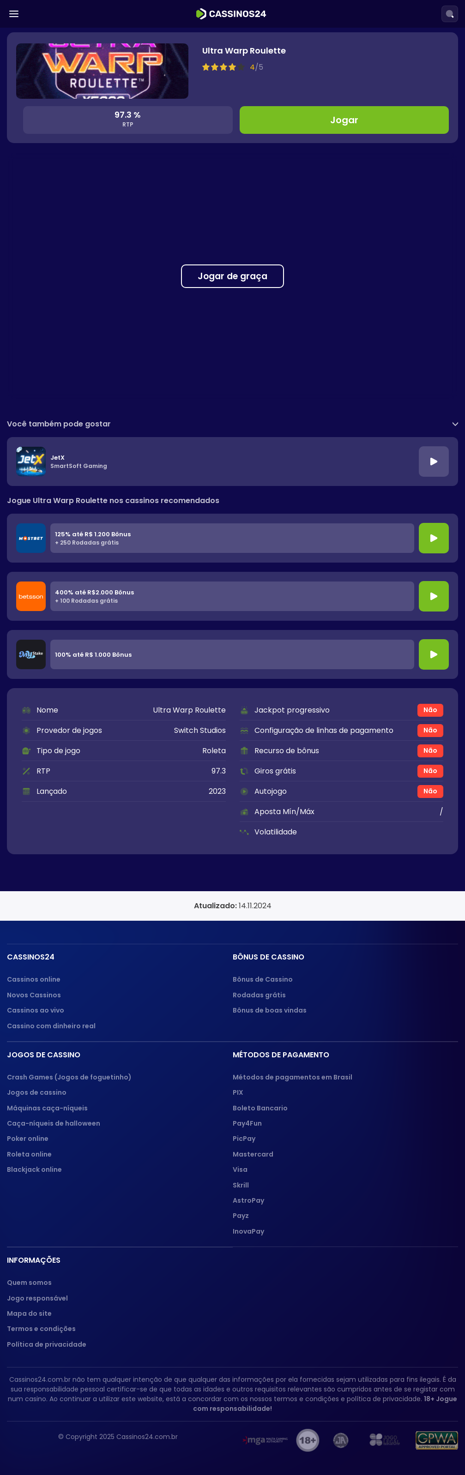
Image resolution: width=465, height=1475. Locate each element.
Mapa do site (29, 1313)
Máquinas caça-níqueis (47, 1108)
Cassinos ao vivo (35, 1010)
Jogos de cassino (36, 1092)
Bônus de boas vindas (270, 1010)
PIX (238, 1092)
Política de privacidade (46, 1344)
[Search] (449, 14)
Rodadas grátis (259, 995)
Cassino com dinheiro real (51, 1026)
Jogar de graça (232, 276)
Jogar (344, 120)
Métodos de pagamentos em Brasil (292, 1077)
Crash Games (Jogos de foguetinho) (69, 1077)
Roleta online (29, 1154)
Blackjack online (34, 1169)
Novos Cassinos (34, 995)
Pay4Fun (247, 1123)
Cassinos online (33, 979)
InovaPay (248, 1231)
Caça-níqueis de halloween (53, 1123)
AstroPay (248, 1200)
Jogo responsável (37, 1298)
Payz (241, 1215)
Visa (240, 1169)
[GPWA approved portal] (437, 1440)
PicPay (244, 1138)
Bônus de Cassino (263, 979)
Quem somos (29, 1282)
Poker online (27, 1138)
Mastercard (253, 1154)
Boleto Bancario (260, 1108)
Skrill (241, 1185)
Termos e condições (41, 1328)
